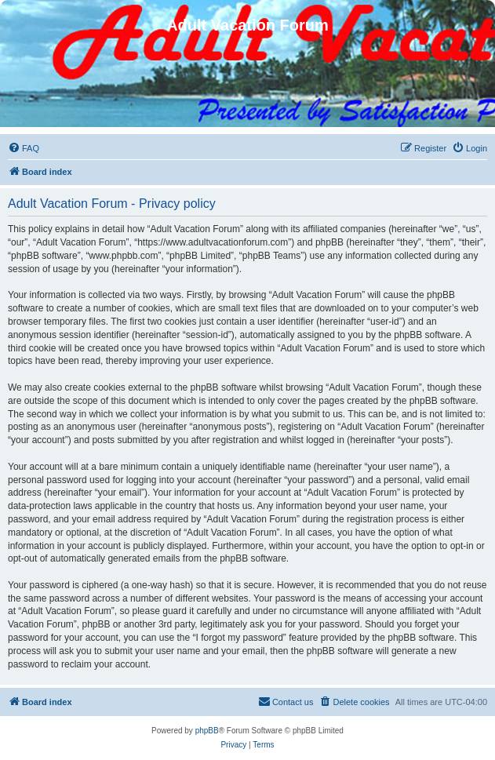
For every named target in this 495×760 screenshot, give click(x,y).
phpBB (207, 730)
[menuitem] (23, 148)
